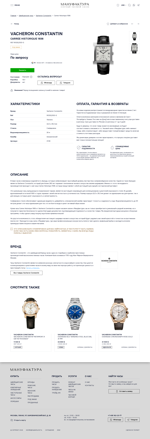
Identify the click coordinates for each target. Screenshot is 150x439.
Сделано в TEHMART (133, 430)
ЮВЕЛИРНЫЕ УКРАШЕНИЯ (16, 389)
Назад (15, 24)
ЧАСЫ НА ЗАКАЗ (71, 391)
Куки (58, 430)
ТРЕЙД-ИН (56, 393)
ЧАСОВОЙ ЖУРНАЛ (72, 396)
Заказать (22, 70)
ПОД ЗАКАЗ (32, 399)
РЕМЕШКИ (15, 401)
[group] (103, 55)
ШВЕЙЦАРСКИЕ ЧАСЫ (17, 383)
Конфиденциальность (34, 430)
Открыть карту (18, 420)
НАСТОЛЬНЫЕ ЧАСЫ (16, 394)
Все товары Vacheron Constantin (26, 273)
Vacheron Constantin (36, 33)
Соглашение (49, 430)
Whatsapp (46, 82)
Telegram (65, 82)
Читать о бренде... (33, 268)
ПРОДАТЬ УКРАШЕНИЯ (57, 389)
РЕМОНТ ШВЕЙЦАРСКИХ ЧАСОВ (74, 384)
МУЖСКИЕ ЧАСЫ (32, 386)
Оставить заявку (124, 391)
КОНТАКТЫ (89, 385)
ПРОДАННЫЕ (33, 403)
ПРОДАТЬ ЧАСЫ (56, 383)
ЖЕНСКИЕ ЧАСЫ (32, 392)
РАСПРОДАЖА (33, 396)
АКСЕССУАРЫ (16, 398)
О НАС (87, 382)
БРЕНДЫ (31, 382)
